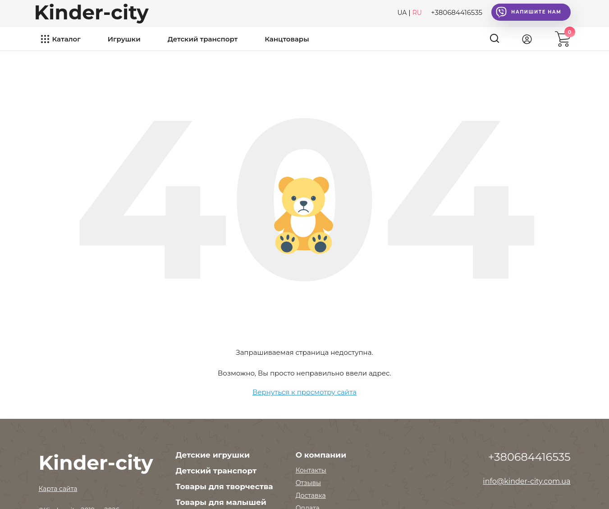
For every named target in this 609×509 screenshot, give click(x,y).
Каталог (66, 39)
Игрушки (124, 39)
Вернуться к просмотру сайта (304, 392)
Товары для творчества (224, 486)
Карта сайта (58, 489)
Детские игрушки (213, 454)
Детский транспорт (203, 39)
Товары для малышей (221, 502)
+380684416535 (456, 12)
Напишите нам (528, 12)
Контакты (311, 470)
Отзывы (308, 483)
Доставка (311, 495)
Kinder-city (91, 12)
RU (417, 13)
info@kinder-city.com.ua (526, 481)
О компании (321, 454)
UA (402, 13)
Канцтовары (287, 39)
